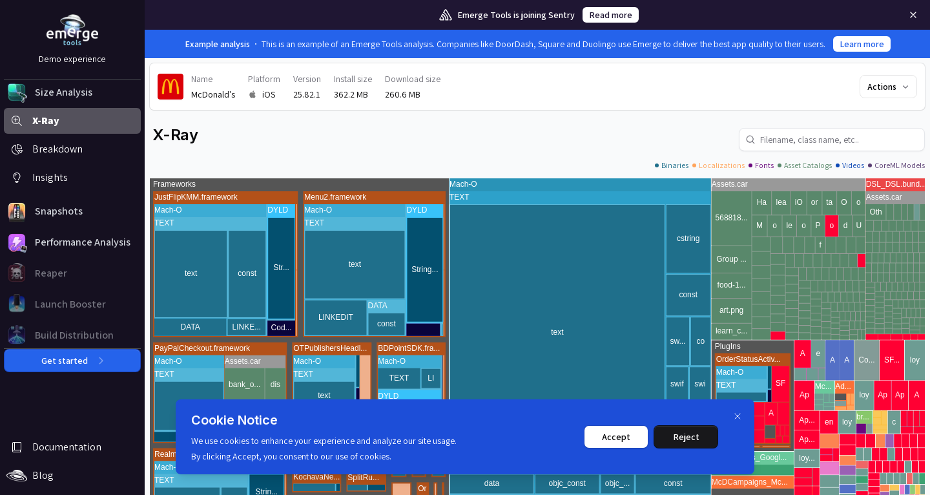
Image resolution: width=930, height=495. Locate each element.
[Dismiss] (737, 416)
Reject (686, 437)
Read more (610, 15)
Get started (72, 360)
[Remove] (913, 15)
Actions (889, 86)
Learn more (862, 44)
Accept (616, 437)
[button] (72, 92)
